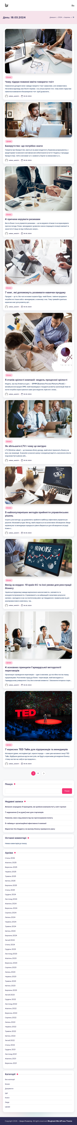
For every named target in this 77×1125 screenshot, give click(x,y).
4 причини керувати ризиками (22, 219)
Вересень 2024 (11, 908)
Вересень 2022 (11, 1013)
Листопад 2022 (11, 1004)
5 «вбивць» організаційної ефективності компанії (25, 823)
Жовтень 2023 (10, 958)
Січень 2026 (10, 858)
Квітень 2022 (10, 1036)
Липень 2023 (10, 972)
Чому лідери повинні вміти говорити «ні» (29, 81)
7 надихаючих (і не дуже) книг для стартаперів (24, 812)
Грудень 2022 (10, 999)
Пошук (9, 784)
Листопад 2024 (11, 899)
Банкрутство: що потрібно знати (24, 145)
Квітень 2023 (10, 986)
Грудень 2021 (10, 1049)
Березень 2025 (11, 885)
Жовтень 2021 (10, 1059)
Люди (7, 1102)
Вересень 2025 (11, 867)
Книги (7, 1098)
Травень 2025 (10, 876)
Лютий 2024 (10, 940)
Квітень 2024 (10, 931)
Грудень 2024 (10, 894)
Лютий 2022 (10, 1040)
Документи (9, 1089)
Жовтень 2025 (10, 863)
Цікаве (8, 141)
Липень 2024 (10, 917)
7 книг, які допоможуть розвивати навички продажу (35, 292)
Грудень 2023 (10, 949)
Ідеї (6, 1093)
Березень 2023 (11, 990)
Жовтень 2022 (10, 1008)
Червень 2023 (10, 977)
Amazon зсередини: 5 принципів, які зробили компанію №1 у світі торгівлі (35, 807)
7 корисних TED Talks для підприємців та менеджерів (36, 749)
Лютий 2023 (10, 995)
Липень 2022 (10, 1022)
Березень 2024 (11, 936)
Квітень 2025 (10, 881)
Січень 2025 (10, 890)
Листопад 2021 (11, 1054)
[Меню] (73, 5)
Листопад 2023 (11, 954)
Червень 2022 (10, 1027)
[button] (44, 773)
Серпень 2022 (10, 1018)
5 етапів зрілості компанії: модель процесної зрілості (36, 379)
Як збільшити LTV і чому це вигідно (25, 446)
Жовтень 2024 (10, 904)
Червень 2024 (10, 922)
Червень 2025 (10, 872)
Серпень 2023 (10, 967)
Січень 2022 (10, 1045)
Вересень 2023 (11, 963)
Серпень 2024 (10, 913)
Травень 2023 (10, 981)
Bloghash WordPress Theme (60, 1121)
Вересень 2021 (11, 1063)
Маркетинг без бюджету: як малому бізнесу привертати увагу (30, 829)
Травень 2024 (10, 926)
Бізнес (8, 77)
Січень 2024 (10, 945)
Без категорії (10, 1079)
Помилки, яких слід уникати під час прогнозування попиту (29, 818)
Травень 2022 (10, 1031)
